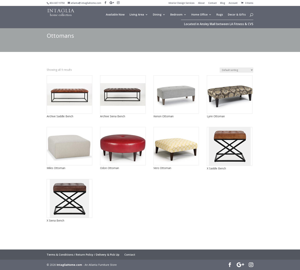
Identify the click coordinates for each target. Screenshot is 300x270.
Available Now (115, 14)
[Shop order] (236, 70)
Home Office (199, 14)
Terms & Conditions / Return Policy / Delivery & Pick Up (83, 254)
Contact (212, 3)
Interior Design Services (182, 3)
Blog (222, 3)
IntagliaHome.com (69, 265)
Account (233, 3)
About (201, 3)
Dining (157, 14)
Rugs (219, 14)
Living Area (137, 14)
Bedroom (176, 14)
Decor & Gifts (237, 14)
